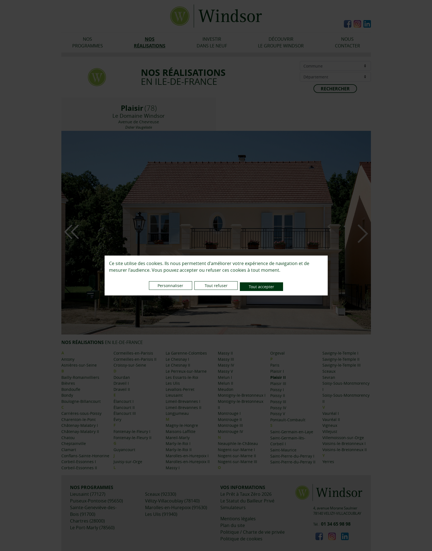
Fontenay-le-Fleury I (132, 431)
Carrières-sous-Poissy (81, 413)
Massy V (225, 371)
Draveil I (121, 383)
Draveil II (122, 389)
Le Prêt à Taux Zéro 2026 (246, 494)
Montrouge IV (230, 431)
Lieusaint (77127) (87, 494)
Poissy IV (278, 407)
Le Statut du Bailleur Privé (247, 501)
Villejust (329, 431)
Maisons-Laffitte (181, 431)
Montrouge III (230, 425)
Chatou (68, 437)
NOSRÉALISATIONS (149, 42)
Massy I (173, 467)
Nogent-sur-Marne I (236, 449)
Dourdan (122, 377)
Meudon (225, 389)
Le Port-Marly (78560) (92, 527)
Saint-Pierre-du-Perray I (292, 456)
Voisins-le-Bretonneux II (344, 449)
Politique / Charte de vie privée (252, 532)
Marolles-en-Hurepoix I (187, 455)
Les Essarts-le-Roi (182, 377)
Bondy (67, 395)
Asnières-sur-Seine (79, 365)
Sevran (328, 377)
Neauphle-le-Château (238, 443)
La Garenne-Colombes (186, 353)
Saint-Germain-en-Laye (291, 431)
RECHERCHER (335, 89)
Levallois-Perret (180, 389)
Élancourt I (124, 401)
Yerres (328, 461)
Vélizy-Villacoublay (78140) (172, 501)
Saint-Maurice (283, 450)
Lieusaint (174, 395)
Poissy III (278, 401)
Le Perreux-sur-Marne (186, 371)
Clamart (68, 449)
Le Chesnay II (178, 365)
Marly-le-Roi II (179, 449)
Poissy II (277, 395)
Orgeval (277, 353)
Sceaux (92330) (160, 494)
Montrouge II (230, 419)
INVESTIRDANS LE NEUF (212, 42)
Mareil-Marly (178, 437)
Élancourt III (125, 413)
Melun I (225, 377)
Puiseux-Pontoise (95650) (96, 501)
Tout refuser (216, 286)
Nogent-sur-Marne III (237, 461)
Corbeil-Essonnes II (79, 467)
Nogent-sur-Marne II (237, 455)
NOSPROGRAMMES (87, 42)
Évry (117, 419)
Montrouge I (229, 413)
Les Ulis (173, 383)
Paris (274, 365)
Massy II (225, 353)
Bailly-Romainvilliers (80, 377)
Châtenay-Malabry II (80, 431)
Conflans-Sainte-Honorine (85, 455)
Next (363, 233)
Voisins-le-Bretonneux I (344, 443)
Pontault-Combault (287, 419)
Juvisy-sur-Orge (128, 461)
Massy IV (226, 365)
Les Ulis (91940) (161, 514)
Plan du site (232, 525)
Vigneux (329, 425)
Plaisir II (278, 377)
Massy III (226, 359)
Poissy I (277, 389)
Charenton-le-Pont (78, 419)
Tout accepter (267, 286)
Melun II (225, 383)
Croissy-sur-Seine (130, 365)
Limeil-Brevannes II (183, 407)
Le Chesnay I (177, 359)
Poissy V (277, 413)
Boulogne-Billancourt (81, 401)
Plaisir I (277, 371)
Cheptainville (73, 443)
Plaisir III (278, 383)
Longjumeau (177, 413)
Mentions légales (238, 519)
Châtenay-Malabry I (79, 425)
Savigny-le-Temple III (341, 365)
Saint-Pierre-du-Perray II (292, 462)
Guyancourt (124, 449)
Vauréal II (331, 419)
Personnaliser (164, 286)
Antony (67, 359)
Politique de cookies (241, 539)
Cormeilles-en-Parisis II (135, 359)
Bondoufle (70, 389)
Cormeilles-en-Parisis (133, 353)
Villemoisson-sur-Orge (343, 437)
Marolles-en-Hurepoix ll (188, 461)
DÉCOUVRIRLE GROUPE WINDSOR (281, 42)
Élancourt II (124, 407)
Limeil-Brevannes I (183, 401)
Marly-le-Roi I (178, 443)
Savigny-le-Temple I (340, 353)
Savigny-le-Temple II (340, 359)
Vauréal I (330, 413)
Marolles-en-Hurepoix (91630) (176, 507)
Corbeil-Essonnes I (78, 461)
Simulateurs (233, 507)
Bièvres (68, 383)
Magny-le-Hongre (182, 425)
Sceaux (329, 371)
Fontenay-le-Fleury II (132, 437)
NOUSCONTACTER (347, 42)
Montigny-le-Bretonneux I (242, 395)
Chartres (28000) (87, 521)
